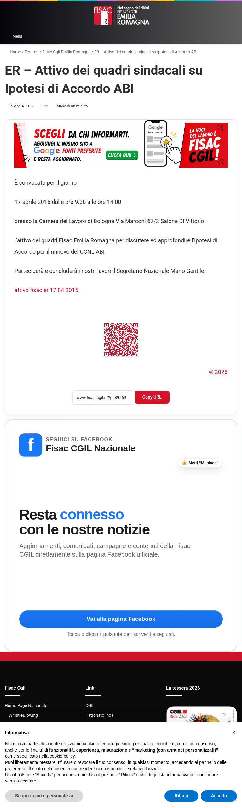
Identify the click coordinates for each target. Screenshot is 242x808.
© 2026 (218, 372)
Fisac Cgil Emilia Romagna (66, 51)
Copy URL (152, 397)
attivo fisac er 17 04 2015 (46, 290)
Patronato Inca (99, 715)
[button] (234, 732)
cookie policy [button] (62, 756)
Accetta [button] (219, 795)
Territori (32, 51)
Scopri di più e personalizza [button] (44, 795)
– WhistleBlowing (21, 715)
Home (13, 51)
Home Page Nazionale (26, 705)
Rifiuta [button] (181, 795)
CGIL (90, 705)
